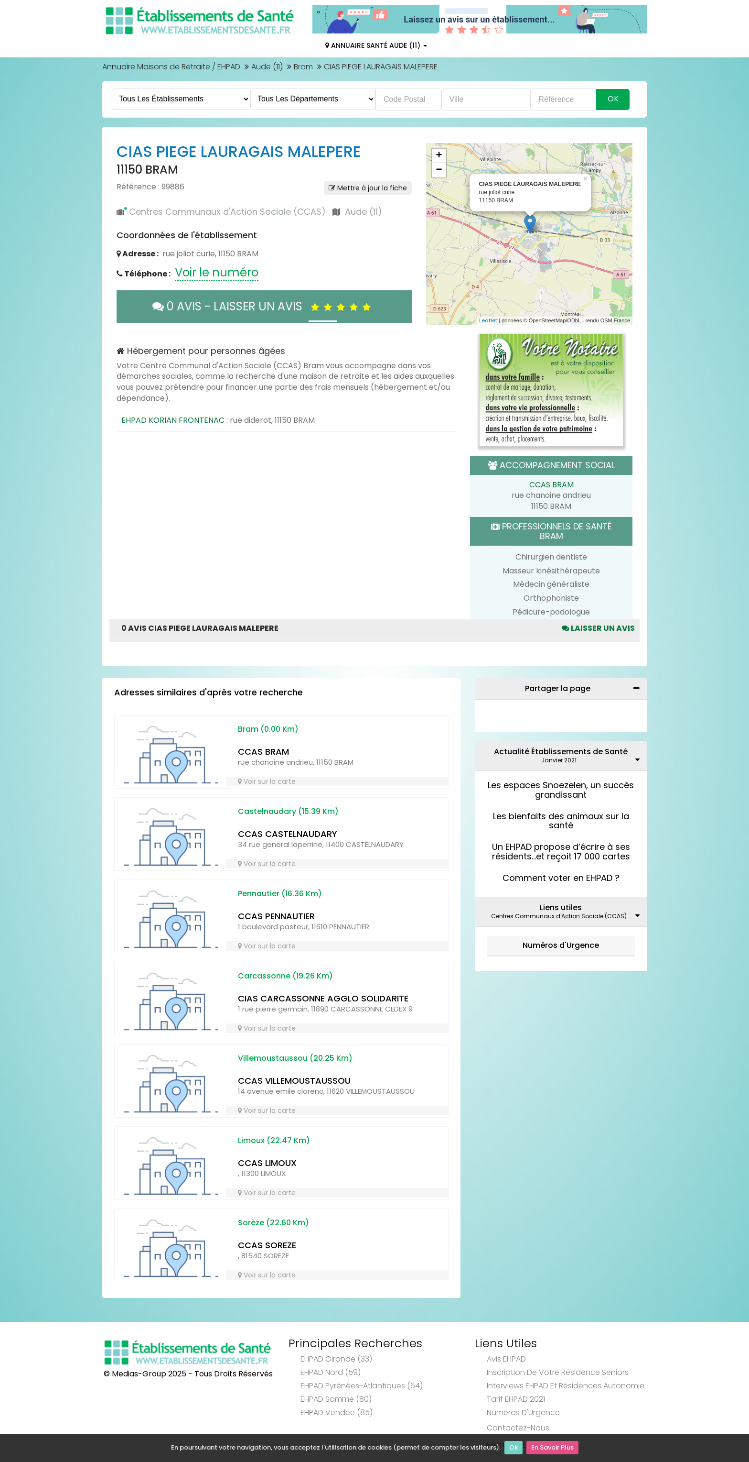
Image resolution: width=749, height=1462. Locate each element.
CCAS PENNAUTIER (276, 916)
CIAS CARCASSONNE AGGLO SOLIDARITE (323, 998)
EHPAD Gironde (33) (336, 1358)
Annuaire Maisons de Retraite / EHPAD (171, 66)
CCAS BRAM (551, 484)
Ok (513, 1447)
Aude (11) (267, 66)
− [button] (439, 170)
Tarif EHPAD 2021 (516, 1399)
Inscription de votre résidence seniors (558, 1372)
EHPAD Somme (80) (336, 1399)
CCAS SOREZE (267, 1245)
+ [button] (439, 156)
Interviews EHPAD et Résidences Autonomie (565, 1385)
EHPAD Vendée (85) (336, 1412)
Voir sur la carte (267, 781)
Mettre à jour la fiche (368, 188)
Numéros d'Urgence (561, 945)
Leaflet (488, 320)
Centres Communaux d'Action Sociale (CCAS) (227, 212)
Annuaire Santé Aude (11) (376, 45)
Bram (303, 66)
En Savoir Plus (552, 1447)
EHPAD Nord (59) (330, 1372)
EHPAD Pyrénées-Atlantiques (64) (361, 1385)
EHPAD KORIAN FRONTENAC (173, 420)
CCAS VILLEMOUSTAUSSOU (294, 1081)
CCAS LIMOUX (267, 1163)
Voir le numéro (216, 272)
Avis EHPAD (506, 1358)
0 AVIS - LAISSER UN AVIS (263, 306)
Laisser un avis (598, 628)
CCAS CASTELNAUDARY (287, 834)
